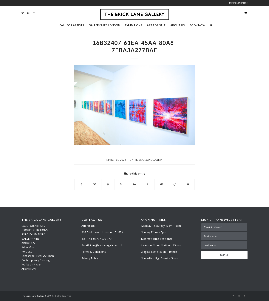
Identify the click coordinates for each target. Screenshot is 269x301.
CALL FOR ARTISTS (33, 225)
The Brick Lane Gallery (148, 159)
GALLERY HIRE (30, 238)
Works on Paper (31, 264)
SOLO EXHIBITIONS (33, 234)
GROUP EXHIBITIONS (34, 230)
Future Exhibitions (238, 2)
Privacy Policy (89, 258)
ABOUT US (28, 243)
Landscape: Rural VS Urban (37, 256)
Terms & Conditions (93, 251)
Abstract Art (28, 269)
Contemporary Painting (35, 260)
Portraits (26, 251)
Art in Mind (28, 247)
